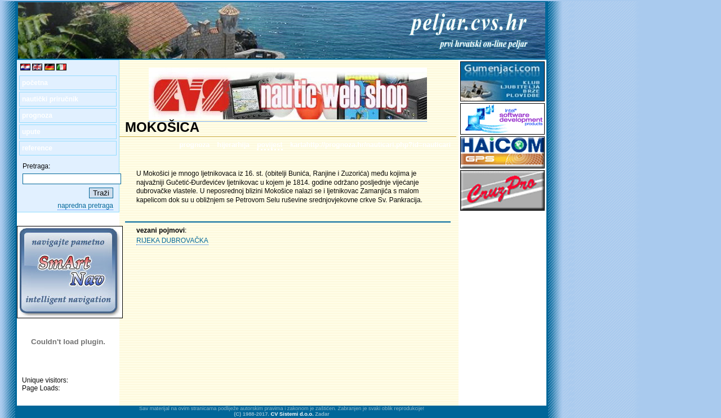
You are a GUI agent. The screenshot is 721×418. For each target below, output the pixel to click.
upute (31, 132)
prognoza (37, 115)
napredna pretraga (85, 206)
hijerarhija (233, 145)
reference (37, 148)
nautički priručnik (50, 99)
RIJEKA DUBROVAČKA (172, 240)
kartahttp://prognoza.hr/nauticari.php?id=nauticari (370, 145)
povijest (269, 145)
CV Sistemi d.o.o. (292, 414)
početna (35, 83)
